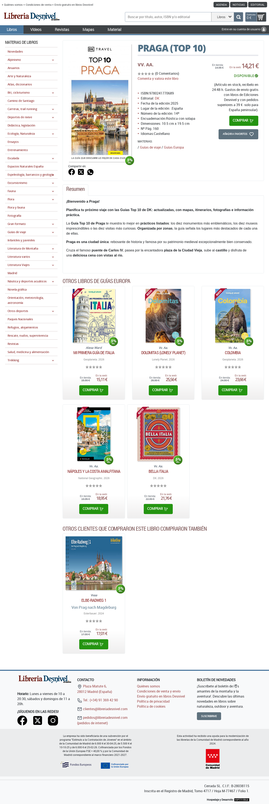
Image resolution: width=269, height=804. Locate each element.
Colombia (233, 353)
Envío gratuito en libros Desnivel (73, 5)
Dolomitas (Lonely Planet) (163, 353)
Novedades (15, 51)
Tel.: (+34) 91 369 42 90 (97, 700)
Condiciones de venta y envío (159, 691)
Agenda (221, 5)
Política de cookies (151, 706)
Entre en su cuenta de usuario (244, 29)
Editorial (258, 5)
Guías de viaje (150, 147)
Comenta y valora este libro (158, 78)
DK (157, 98)
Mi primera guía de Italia (94, 353)
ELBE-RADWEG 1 (93, 600)
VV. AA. (146, 64)
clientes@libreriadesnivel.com (102, 709)
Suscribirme (209, 716)
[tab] (75, 190)
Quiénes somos (13, 5)
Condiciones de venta (38, 5)
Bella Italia (158, 471)
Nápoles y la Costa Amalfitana (93, 471)
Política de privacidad (153, 701)
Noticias (239, 5)
